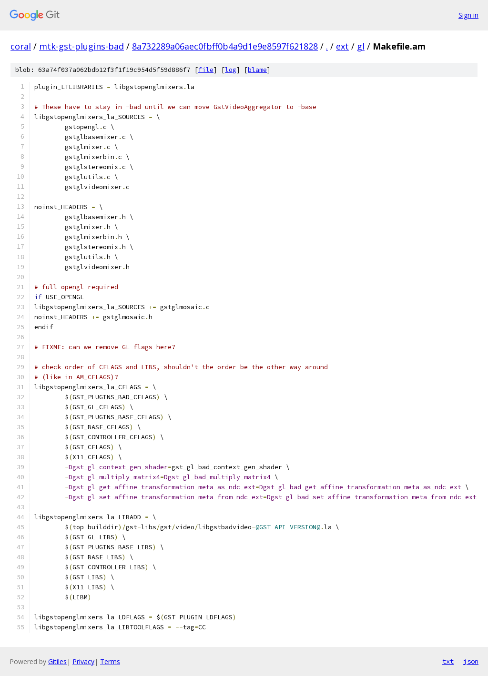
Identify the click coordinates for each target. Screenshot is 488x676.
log (230, 70)
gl (361, 46)
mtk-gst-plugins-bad (81, 46)
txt (448, 661)
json (470, 661)
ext (342, 46)
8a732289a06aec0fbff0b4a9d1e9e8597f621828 (225, 46)
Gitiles (57, 661)
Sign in (468, 15)
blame (257, 70)
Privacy (83, 661)
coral (20, 46)
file (206, 70)
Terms (110, 661)
